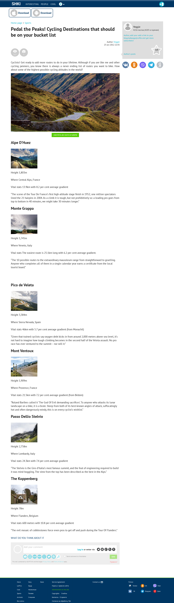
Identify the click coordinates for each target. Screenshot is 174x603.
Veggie (136, 26)
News (19, 582)
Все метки (20, 601)
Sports (28, 22)
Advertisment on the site (60, 590)
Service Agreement (58, 582)
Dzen (159, 591)
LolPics (19, 586)
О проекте (63, 597)
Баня (42, 582)
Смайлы (64, 593)
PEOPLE (45, 4)
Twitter (135, 586)
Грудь (30, 586)
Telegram (148, 591)
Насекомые (32, 590)
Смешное (31, 597)
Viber (159, 586)
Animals (20, 597)
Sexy (30, 582)
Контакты (55, 597)
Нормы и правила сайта (60, 586)
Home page (16, 22)
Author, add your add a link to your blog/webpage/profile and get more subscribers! (138, 38)
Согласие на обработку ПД (61, 601)
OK (146, 586)
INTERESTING (32, 4)
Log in (80, 549)
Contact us (98, 582)
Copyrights (55, 593)
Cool (53, 4)
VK (134, 591)
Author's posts (130, 54)
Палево (30, 593)
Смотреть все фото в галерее (65, 135)
